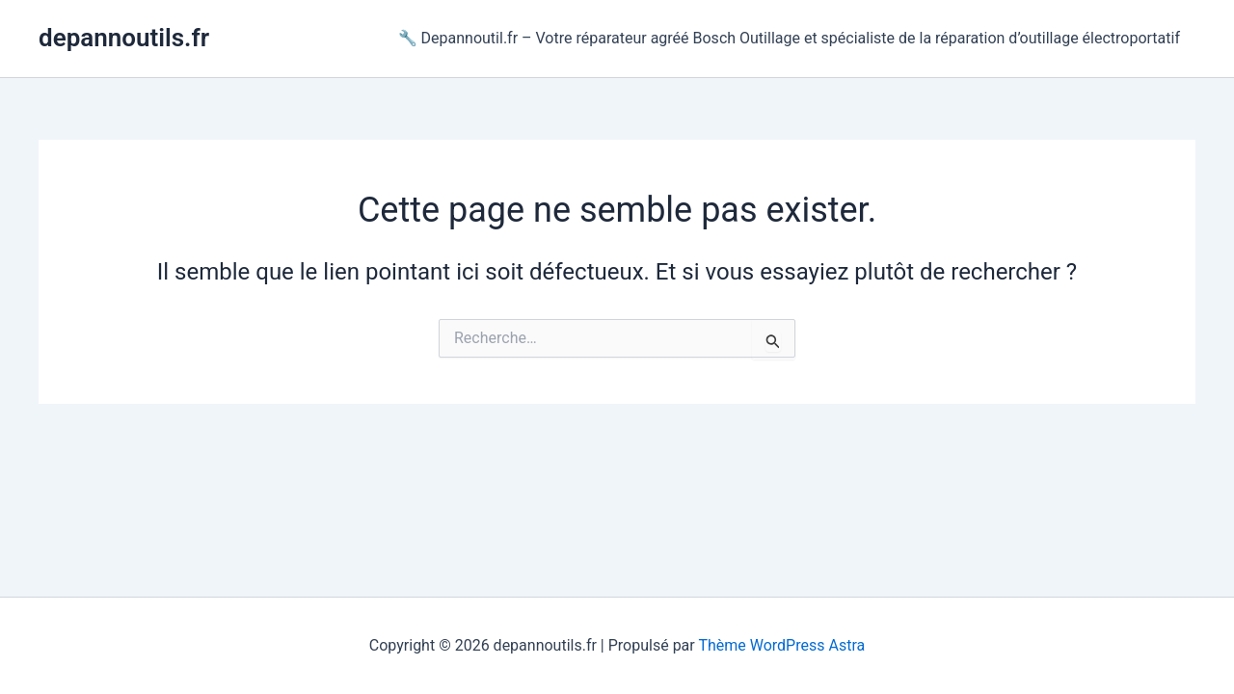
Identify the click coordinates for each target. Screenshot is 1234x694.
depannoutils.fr (124, 37)
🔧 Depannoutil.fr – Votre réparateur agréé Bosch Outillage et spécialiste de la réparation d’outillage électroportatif (789, 38)
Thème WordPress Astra (781, 645)
